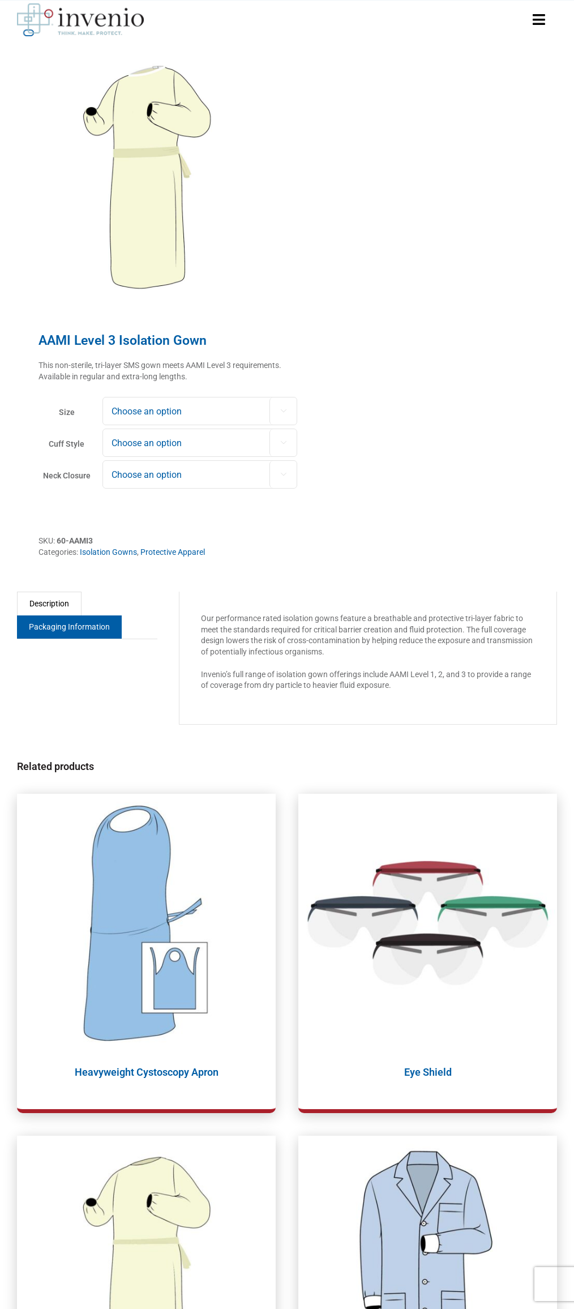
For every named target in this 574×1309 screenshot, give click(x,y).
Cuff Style (66, 443)
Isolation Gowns (108, 552)
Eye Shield (428, 1072)
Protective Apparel (172, 552)
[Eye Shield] (427, 923)
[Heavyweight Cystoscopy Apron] (146, 923)
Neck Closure (67, 475)
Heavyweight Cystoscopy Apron (147, 1072)
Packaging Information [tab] (69, 626)
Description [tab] (49, 603)
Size (67, 412)
